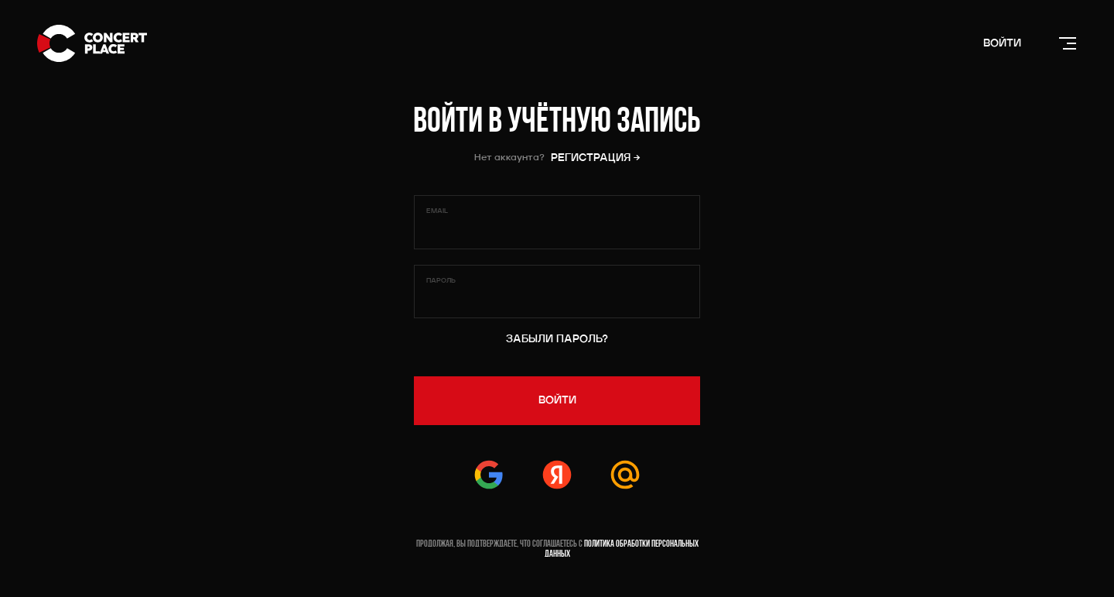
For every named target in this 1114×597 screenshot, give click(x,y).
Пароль (441, 280)
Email (437, 211)
